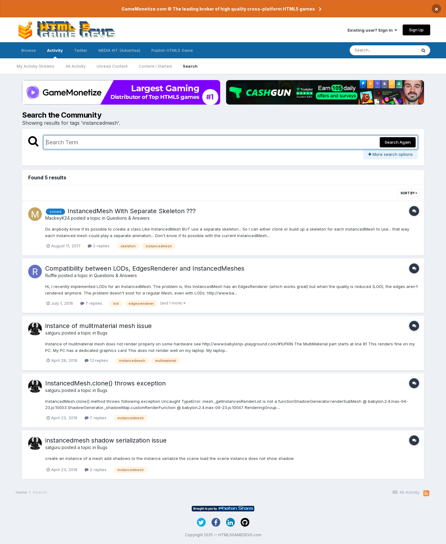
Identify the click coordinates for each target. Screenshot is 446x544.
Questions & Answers (128, 218)
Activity (55, 53)
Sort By (408, 193)
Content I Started (155, 66)
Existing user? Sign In (372, 30)
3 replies (99, 245)
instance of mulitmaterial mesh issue (98, 326)
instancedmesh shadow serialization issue (106, 440)
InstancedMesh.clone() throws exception (105, 383)
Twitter (80, 50)
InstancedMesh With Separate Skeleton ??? (132, 211)
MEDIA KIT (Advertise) (119, 50)
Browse (28, 50)
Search (190, 66)
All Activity (75, 66)
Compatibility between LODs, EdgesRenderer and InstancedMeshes (144, 268)
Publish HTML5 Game (172, 50)
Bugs (102, 332)
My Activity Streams (36, 66)
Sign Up (416, 29)
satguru (52, 332)
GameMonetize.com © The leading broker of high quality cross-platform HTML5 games (218, 8)
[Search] (383, 50)
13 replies (96, 360)
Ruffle (51, 275)
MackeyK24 (57, 218)
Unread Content (112, 66)
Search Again (398, 142)
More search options (390, 154)
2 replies (96, 469)
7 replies (91, 303)
